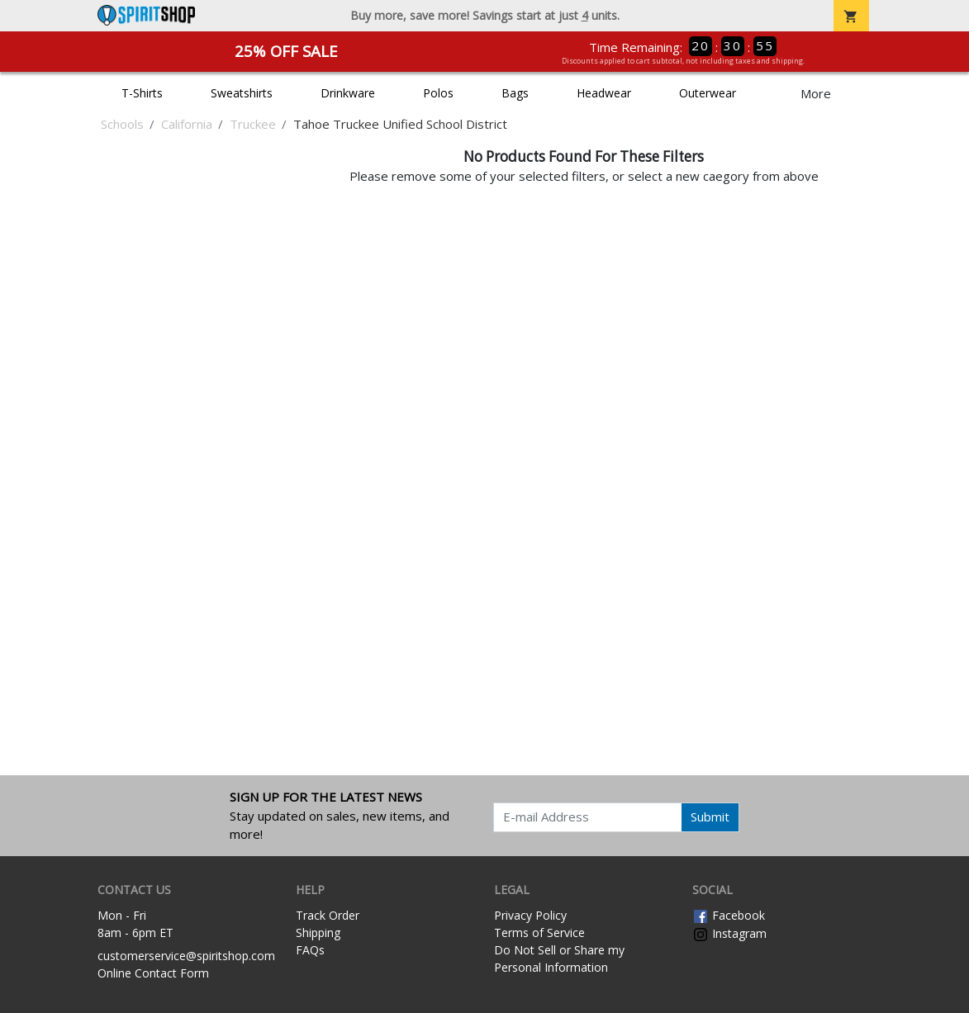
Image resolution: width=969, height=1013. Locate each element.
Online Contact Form (153, 973)
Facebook (728, 915)
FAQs (310, 950)
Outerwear (707, 93)
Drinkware (348, 93)
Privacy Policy (530, 915)
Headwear (604, 93)
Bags (515, 93)
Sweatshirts (242, 93)
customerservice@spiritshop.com (186, 955)
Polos (438, 93)
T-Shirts (142, 93)
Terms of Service (539, 932)
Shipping (318, 932)
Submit (710, 816)
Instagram (729, 933)
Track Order (327, 915)
